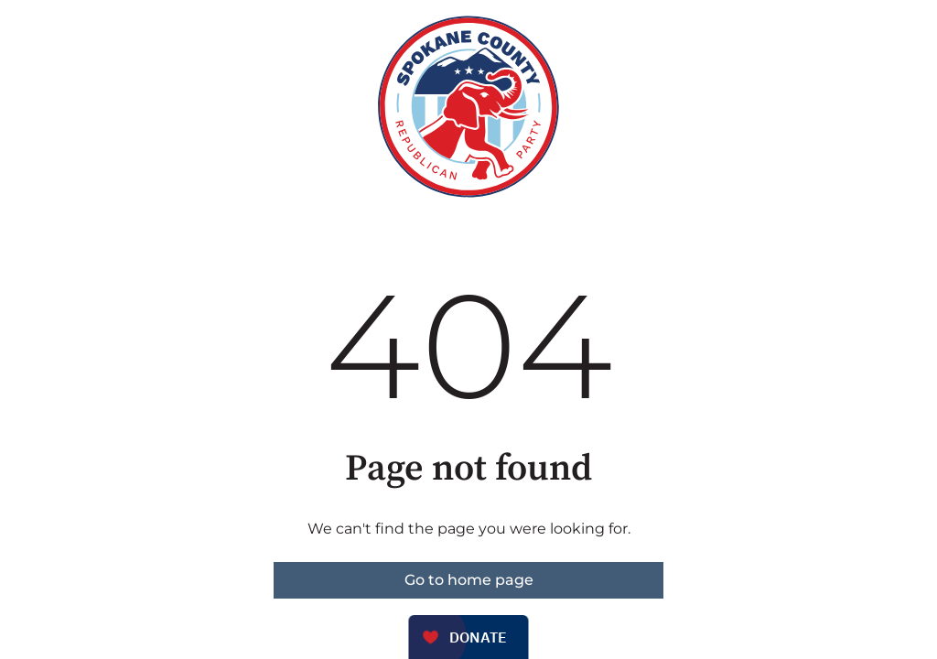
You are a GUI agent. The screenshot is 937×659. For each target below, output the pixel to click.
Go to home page (468, 580)
